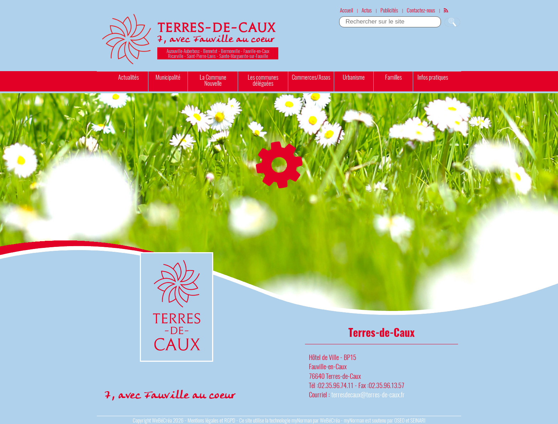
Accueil (346, 10)
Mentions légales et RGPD (211, 420)
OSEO (399, 420)
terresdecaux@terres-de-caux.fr (368, 394)
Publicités (389, 10)
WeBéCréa (162, 420)
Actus (367, 10)
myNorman (301, 420)
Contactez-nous (421, 10)
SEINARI (417, 420)
